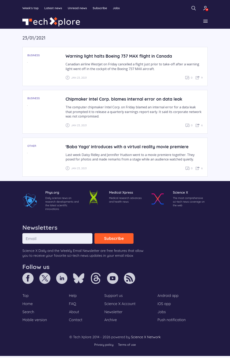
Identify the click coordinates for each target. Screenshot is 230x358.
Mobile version (35, 321)
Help (73, 296)
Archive (110, 321)
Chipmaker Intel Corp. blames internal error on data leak (126, 99)
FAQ (73, 304)
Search (28, 313)
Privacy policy (103, 347)
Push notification (171, 321)
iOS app (164, 304)
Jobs (120, 8)
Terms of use (127, 347)
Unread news (80, 8)
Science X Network (146, 339)
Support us (113, 296)
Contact (76, 321)
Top (25, 296)
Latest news (54, 8)
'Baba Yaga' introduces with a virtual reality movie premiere (129, 146)
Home (27, 304)
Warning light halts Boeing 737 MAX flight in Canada (120, 56)
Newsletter (113, 313)
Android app (168, 296)
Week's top (31, 8)
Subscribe (103, 8)
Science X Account (120, 304)
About (74, 313)
